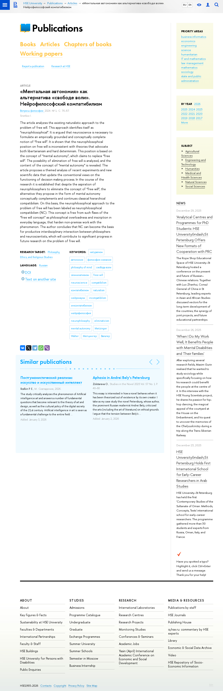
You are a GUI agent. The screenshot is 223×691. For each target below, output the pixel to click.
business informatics (193, 37)
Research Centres (131, 615)
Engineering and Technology (193, 162)
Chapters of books (88, 44)
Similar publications (46, 362)
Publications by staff (182, 607)
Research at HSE (60, 66)
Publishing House (179, 622)
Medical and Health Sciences (191, 175)
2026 (197, 104)
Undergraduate (79, 622)
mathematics (189, 67)
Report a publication (33, 66)
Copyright (60, 686)
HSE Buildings (29, 651)
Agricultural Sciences (190, 153)
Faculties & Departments (37, 629)
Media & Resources (186, 600)
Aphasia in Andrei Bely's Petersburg (121, 377)
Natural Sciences (195, 182)
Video (172, 655)
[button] (66, 369)
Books (28, 44)
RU (184, 4)
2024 (192, 109)
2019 (184, 118)
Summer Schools (80, 651)
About (26, 600)
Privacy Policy (76, 686)
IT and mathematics (193, 59)
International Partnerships (37, 637)
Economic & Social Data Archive (190, 648)
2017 (199, 118)
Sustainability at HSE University (41, 622)
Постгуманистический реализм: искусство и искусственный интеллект (51, 380)
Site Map (91, 686)
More (184, 122)
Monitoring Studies (132, 629)
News (181, 203)
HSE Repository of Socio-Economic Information (185, 664)
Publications (57, 28)
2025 (184, 109)
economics (188, 41)
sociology (187, 72)
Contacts (45, 686)
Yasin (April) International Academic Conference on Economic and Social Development (136, 657)
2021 (192, 114)
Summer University (82, 644)
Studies (76, 600)
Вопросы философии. (32, 111)
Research (128, 600)
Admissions (76, 607)
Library (172, 640)
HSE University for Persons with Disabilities (41, 660)
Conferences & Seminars (136, 637)
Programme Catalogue (84, 615)
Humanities (192, 169)
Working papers (41, 53)
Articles (50, 44)
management (194, 63)
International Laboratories (137, 607)
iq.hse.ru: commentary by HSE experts (188, 631)
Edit (211, 684)
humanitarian (189, 54)
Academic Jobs (129, 644)
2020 (199, 114)
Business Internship (82, 666)
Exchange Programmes (84, 637)
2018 (192, 118)
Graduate (76, 629)
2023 (199, 109)
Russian (43, 265)
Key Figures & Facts (33, 615)
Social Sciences (195, 186)
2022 (184, 114)
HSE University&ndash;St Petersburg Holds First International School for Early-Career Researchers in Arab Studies (193, 469)
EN (190, 4)
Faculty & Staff (30, 644)
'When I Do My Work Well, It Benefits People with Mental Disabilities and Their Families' (194, 345)
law (183, 63)
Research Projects (131, 622)
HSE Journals (177, 615)
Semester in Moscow (83, 658)
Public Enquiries (30, 669)
